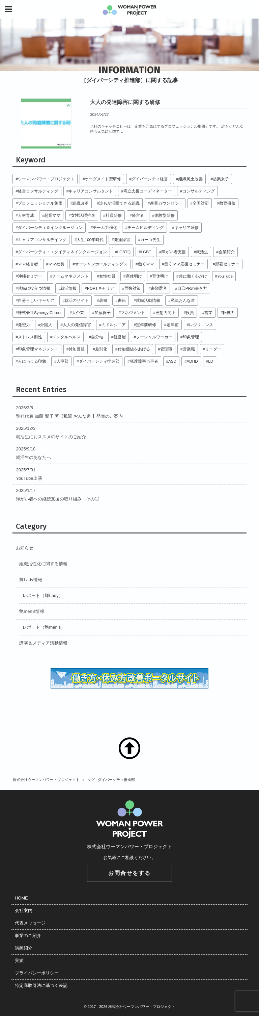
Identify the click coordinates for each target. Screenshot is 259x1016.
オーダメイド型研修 (103, 179)
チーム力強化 (105, 227)
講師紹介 (23, 947)
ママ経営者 (28, 264)
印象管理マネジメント (38, 349)
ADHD (192, 361)
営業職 (189, 349)
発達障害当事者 (144, 361)
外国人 (46, 324)
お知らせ (24, 547)
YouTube (225, 276)
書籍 (122, 300)
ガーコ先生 (150, 239)
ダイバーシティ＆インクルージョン (50, 227)
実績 (19, 960)
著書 (103, 300)
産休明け (134, 276)
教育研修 (227, 203)
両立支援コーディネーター (147, 191)
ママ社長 (56, 264)
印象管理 (191, 337)
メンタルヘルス (66, 337)
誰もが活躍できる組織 (119, 203)
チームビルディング (145, 227)
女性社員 (107, 276)
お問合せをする (129, 873)
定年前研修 (146, 324)
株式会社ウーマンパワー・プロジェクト (46, 780)
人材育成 (26, 215)
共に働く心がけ (193, 276)
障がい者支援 (174, 252)
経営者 (138, 215)
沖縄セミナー (30, 276)
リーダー (213, 349)
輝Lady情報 (30, 579)
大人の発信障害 (77, 324)
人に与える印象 (32, 361)
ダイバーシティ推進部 (99, 361)
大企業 (78, 312)
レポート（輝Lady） (43, 595)
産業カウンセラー (166, 203)
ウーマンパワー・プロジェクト (46, 179)
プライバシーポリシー (37, 972)
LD (210, 361)
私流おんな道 (183, 300)
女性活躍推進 (83, 215)
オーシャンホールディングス (101, 264)
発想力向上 (165, 312)
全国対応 (201, 203)
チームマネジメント (70, 276)
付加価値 (76, 349)
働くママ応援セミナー (184, 264)
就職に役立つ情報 (34, 288)
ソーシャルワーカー (154, 337)
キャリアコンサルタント (90, 191)
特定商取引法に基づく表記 (41, 985)
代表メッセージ (30, 923)
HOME (21, 898)
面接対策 (132, 288)
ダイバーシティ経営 (150, 179)
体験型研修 (164, 215)
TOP (129, 748)
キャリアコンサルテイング (42, 239)
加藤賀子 (102, 312)
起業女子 (221, 179)
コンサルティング (198, 191)
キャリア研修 (186, 227)
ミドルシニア (114, 324)
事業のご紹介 (28, 935)
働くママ (146, 264)
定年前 (173, 324)
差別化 (101, 349)
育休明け (160, 276)
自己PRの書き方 (192, 288)
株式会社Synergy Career (40, 312)
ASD (172, 361)
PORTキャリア (100, 288)
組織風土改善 (190, 179)
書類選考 (159, 288)
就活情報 (68, 288)
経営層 (120, 337)
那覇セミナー (227, 264)
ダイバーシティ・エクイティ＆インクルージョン (62, 252)
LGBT (146, 252)
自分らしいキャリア (36, 300)
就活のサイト (76, 300)
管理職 (166, 349)
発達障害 (122, 239)
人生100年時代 (90, 239)
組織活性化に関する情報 (43, 563)
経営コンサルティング (38, 191)
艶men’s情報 (31, 611)
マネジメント (133, 312)
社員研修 (114, 215)
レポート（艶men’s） (44, 627)
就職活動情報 (148, 300)
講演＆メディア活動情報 (43, 643)
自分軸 (97, 337)
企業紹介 (227, 252)
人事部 (62, 361)
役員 (190, 312)
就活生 (202, 252)
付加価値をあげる (134, 349)
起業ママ (52, 215)
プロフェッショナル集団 (40, 203)
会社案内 (23, 910)
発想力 (24, 324)
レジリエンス (201, 324)
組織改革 (81, 203)
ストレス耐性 (30, 337)
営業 (208, 312)
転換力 (229, 312)
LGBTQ (124, 252)
